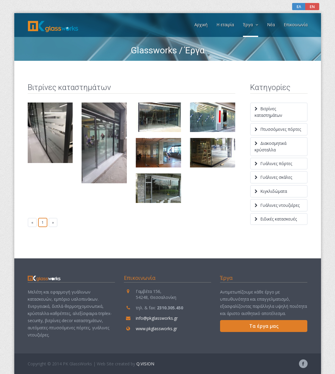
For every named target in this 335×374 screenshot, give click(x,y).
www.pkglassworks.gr (156, 328)
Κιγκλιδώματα (273, 191)
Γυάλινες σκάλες (276, 177)
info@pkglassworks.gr (157, 318)
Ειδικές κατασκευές (278, 219)
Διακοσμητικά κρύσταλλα (270, 146)
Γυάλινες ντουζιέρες (280, 205)
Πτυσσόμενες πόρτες (280, 129)
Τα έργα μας (263, 326)
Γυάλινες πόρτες (276, 163)
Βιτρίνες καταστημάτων (268, 112)
